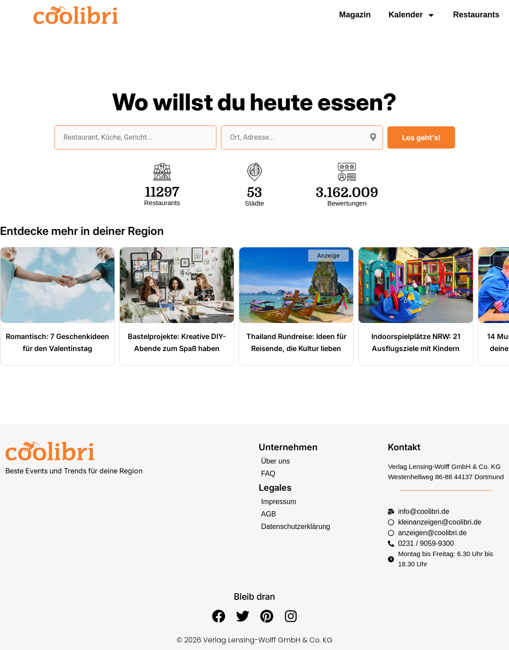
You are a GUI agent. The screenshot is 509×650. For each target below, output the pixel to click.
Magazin (355, 14)
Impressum (277, 502)
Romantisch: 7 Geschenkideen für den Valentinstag (57, 348)
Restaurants (476, 14)
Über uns (274, 463)
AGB (268, 514)
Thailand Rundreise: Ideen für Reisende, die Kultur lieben (296, 348)
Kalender (411, 15)
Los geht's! (421, 137)
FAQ (267, 475)
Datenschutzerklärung (293, 526)
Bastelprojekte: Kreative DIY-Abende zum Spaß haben (176, 348)
